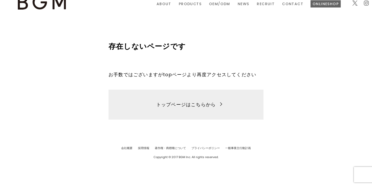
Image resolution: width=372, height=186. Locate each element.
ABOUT (106, 11)
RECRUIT (209, 11)
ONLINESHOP (269, 11)
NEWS (186, 11)
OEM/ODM (162, 11)
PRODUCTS (133, 11)
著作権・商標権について (170, 148)
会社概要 (127, 148)
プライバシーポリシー (205, 148)
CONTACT (235, 11)
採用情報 (143, 148)
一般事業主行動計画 (238, 148)
